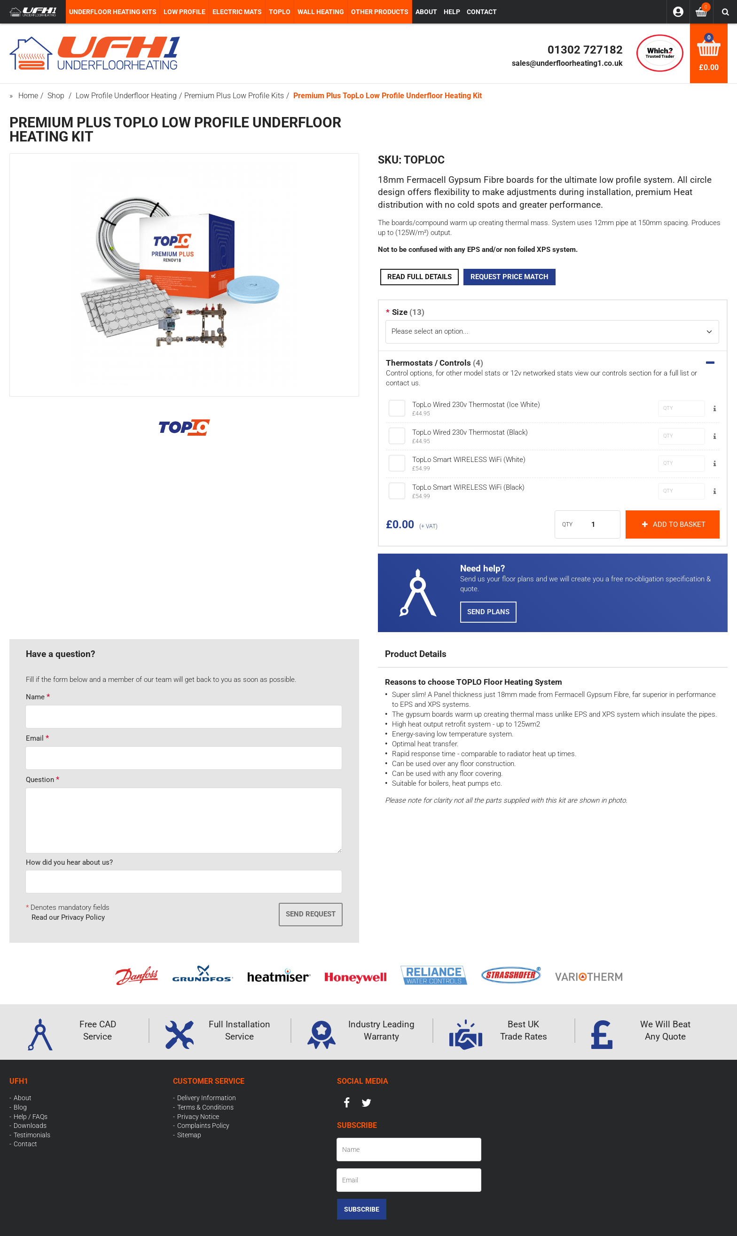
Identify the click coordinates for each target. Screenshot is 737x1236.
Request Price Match (509, 277)
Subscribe (361, 1209)
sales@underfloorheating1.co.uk (567, 63)
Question (40, 779)
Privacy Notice (198, 1116)
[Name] (409, 1149)
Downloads (30, 1125)
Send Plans (488, 612)
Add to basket (673, 524)
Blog (20, 1107)
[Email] (409, 1180)
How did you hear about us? (69, 862)
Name (35, 697)
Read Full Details (419, 277)
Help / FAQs (30, 1116)
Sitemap (189, 1135)
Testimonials (32, 1135)
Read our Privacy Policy (68, 917)
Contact (25, 1144)
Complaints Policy (203, 1125)
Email (35, 738)
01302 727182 (585, 49)
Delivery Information (206, 1098)
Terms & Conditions (205, 1107)
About (22, 1098)
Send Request (311, 914)
